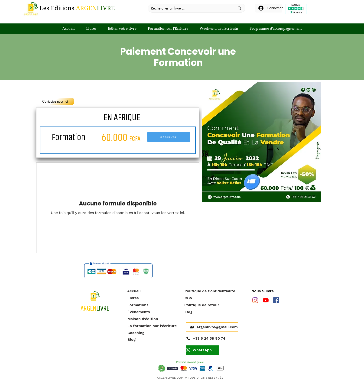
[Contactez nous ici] (55, 101)
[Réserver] (168, 137)
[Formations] (153, 305)
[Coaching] (153, 332)
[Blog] (153, 339)
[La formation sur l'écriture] (153, 325)
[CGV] (211, 298)
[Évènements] (153, 312)
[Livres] (153, 298)
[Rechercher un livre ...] (189, 8)
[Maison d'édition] (153, 318)
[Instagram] (255, 300)
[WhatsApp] (202, 350)
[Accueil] (153, 291)
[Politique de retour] (210, 305)
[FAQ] (211, 312)
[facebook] (276, 300)
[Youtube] (266, 300)
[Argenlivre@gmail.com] (212, 327)
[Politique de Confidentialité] (211, 291)
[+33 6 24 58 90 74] (208, 338)
